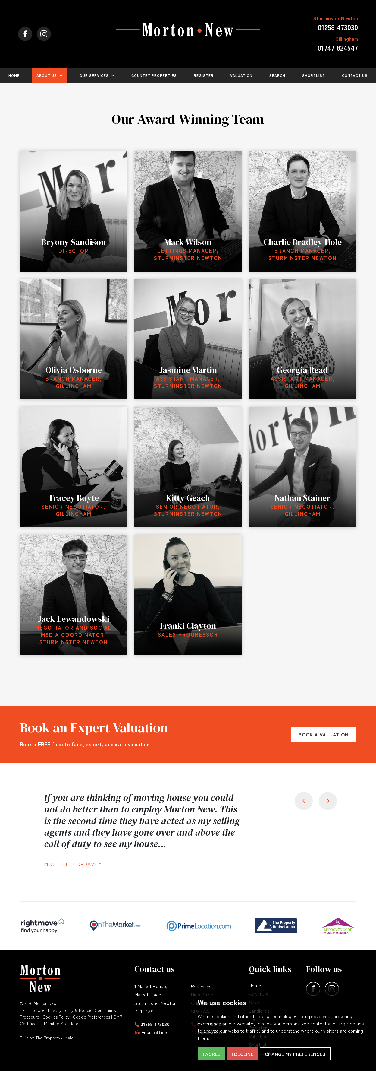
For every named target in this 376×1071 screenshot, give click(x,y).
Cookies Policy (56, 1017)
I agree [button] (211, 1053)
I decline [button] (242, 1053)
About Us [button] (46, 75)
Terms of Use (32, 1010)
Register (204, 75)
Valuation (241, 75)
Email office (154, 1032)
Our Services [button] (94, 75)
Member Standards (62, 1023)
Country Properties (154, 75)
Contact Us (355, 75)
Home (14, 75)
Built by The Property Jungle (47, 1037)
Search (277, 75)
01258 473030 (155, 1024)
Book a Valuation (324, 734)
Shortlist (313, 75)
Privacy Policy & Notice (69, 1010)
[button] (328, 801)
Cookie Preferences (91, 1017)
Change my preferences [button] (295, 1053)
